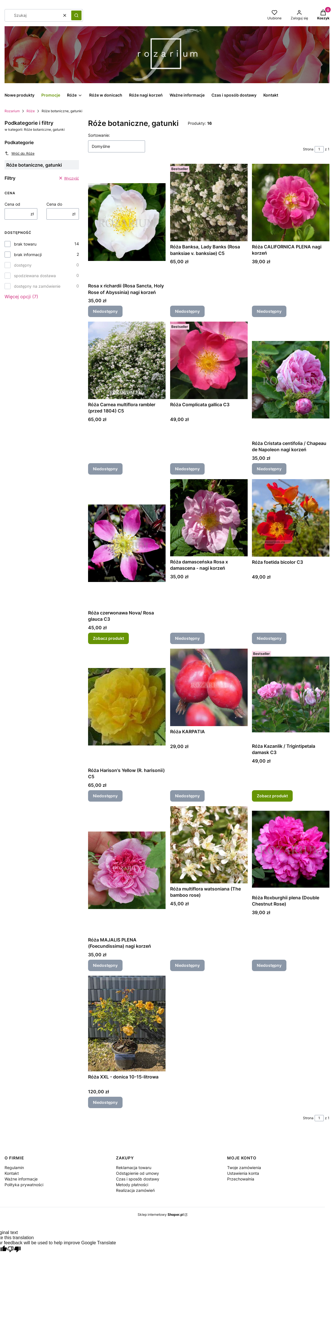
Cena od (12, 204)
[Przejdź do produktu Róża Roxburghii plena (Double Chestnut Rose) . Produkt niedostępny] (290, 849)
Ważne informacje (21, 1178)
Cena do (54, 204)
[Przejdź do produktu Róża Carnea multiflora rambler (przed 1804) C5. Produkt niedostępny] (127, 360)
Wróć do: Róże (19, 153)
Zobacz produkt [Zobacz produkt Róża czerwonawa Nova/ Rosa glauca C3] (108, 638)
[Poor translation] (14, 1249)
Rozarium (12, 111)
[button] (76, 15)
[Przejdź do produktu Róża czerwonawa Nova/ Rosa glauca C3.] (127, 543)
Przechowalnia (240, 1178)
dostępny (23, 265)
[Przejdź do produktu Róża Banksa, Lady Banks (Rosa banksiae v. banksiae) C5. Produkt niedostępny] (209, 202)
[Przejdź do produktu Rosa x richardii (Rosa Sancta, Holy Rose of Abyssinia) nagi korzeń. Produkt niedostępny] (127, 222)
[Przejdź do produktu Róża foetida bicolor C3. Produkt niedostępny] (290, 518)
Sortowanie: (99, 135)
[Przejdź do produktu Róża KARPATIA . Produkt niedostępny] (209, 687)
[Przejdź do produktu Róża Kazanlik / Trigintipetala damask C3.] (290, 695)
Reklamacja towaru (133, 1167)
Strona (308, 149)
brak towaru (25, 244)
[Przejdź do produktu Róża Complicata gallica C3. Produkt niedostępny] (209, 360)
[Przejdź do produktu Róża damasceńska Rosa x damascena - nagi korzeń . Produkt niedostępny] (209, 517)
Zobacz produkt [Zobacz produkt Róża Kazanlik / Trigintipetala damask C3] (272, 795)
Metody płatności (132, 1184)
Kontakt (12, 1173)
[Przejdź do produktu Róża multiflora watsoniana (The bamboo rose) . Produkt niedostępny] (209, 844)
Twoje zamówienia (244, 1167)
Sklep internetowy (161, 1214)
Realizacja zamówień (135, 1190)
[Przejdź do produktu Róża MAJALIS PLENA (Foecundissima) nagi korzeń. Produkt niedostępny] (127, 870)
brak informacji (28, 254)
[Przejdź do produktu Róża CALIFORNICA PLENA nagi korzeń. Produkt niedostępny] (290, 202)
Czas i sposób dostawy (137, 1178)
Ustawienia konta (243, 1173)
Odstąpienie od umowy (137, 1173)
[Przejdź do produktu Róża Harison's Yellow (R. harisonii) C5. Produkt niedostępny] (127, 707)
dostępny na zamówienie (37, 286)
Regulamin (14, 1167)
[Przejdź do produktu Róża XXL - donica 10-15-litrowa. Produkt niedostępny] (127, 1023)
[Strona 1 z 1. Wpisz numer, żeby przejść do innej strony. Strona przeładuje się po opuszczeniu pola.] (319, 149)
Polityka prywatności (24, 1184)
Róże (31, 111)
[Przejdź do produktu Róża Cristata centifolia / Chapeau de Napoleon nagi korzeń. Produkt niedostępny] (290, 380)
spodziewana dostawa (35, 275)
